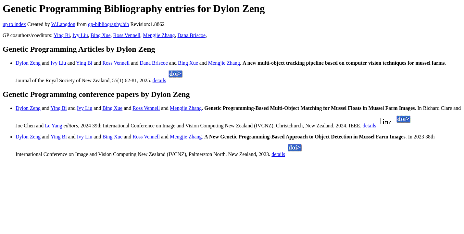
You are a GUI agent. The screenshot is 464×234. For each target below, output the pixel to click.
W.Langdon (63, 24)
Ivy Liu (80, 35)
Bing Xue (101, 35)
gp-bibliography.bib (108, 24)
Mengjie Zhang (159, 35)
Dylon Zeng (28, 63)
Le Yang (53, 125)
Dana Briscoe (192, 35)
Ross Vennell (127, 35)
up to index (14, 24)
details (159, 80)
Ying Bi (62, 35)
